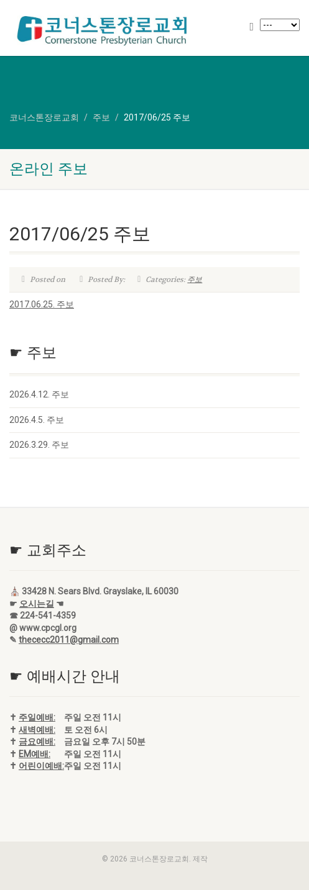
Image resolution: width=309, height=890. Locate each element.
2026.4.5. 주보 (36, 420)
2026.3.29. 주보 (39, 445)
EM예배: (34, 754)
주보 (194, 279)
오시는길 (36, 604)
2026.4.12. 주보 (39, 394)
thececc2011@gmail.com (69, 640)
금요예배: (37, 742)
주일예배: (37, 717)
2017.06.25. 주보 (41, 304)
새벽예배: (37, 730)
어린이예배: (41, 766)
